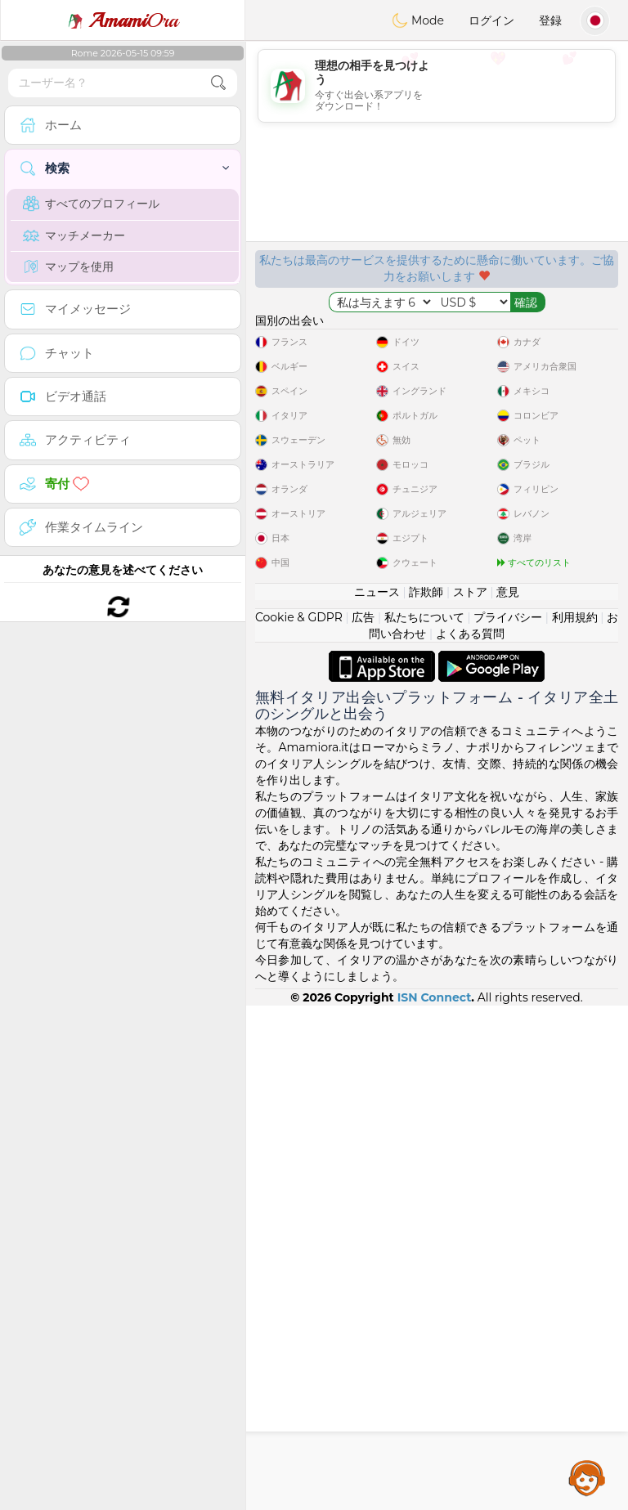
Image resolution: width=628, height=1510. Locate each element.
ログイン (491, 20)
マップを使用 (68, 266)
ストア (470, 1096)
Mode (418, 20)
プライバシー (507, 1121)
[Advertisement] (437, 86)
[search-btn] (218, 83)
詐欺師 (426, 1096)
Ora (122, 20)
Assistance (587, 1477)
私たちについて (424, 1121)
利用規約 (575, 1121)
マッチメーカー (74, 235)
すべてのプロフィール (91, 203)
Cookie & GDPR (299, 1121)
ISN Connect (434, 1501)
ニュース (377, 1096)
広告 (363, 1121)
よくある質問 (470, 1138)
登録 (550, 20)
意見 (507, 1096)
